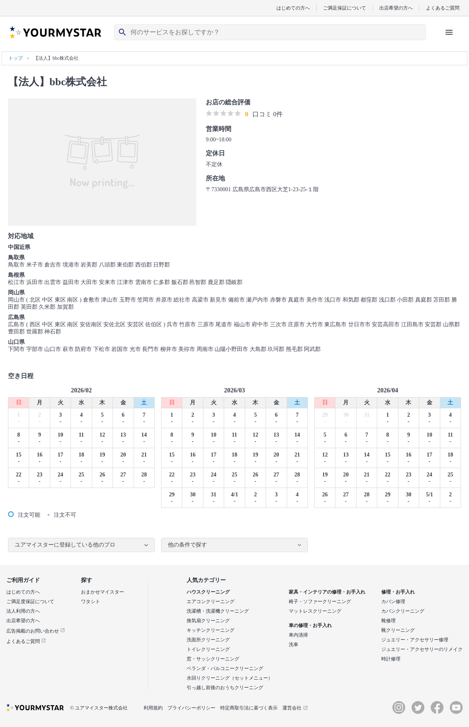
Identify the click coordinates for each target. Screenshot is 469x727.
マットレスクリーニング (315, 611)
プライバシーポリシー (191, 707)
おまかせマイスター (102, 592)
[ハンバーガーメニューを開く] (449, 32)
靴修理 (388, 620)
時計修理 (390, 659)
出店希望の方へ (396, 7)
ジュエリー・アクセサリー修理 (414, 640)
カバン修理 (393, 601)
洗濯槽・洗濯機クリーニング (218, 611)
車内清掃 (298, 635)
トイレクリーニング (208, 649)
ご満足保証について (344, 7)
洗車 (293, 644)
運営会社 (295, 707)
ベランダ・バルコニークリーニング (225, 668)
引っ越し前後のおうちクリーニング (225, 687)
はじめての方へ (293, 7)
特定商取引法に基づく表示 (249, 707)
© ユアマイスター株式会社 (99, 707)
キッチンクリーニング (211, 630)
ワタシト (90, 601)
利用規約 (153, 707)
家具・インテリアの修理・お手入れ (327, 592)
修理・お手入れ (398, 592)
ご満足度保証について (30, 601)
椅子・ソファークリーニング (320, 601)
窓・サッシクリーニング (213, 659)
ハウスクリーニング (208, 592)
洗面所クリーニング (208, 640)
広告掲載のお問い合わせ (35, 631)
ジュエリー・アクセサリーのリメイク (422, 649)
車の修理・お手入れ (310, 625)
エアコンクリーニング (211, 601)
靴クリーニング (398, 630)
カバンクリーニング (402, 611)
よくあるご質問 (442, 7)
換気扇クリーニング (208, 620)
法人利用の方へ (23, 611)
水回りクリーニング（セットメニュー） (230, 678)
